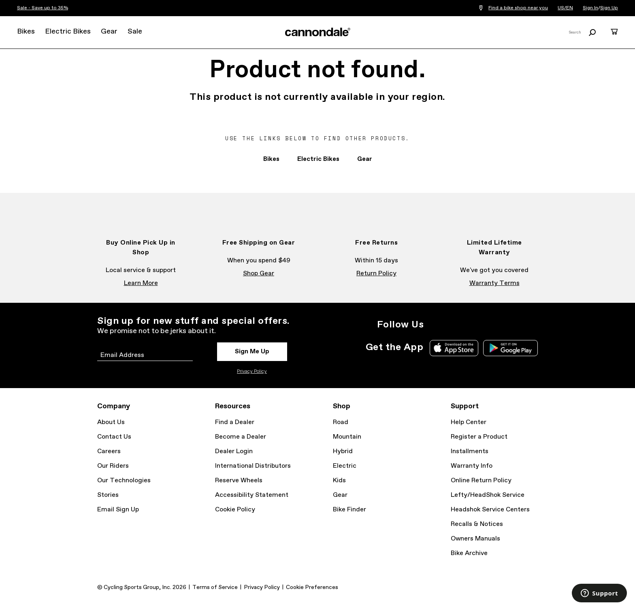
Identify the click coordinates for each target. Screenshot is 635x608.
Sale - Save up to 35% (42, 8)
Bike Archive (469, 553)
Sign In (590, 8)
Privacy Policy (252, 371)
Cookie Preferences (312, 587)
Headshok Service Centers (490, 509)
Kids (339, 480)
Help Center (468, 422)
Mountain (347, 437)
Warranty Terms (494, 283)
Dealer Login (234, 451)
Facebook (453, 324)
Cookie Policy (235, 509)
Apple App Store (454, 348)
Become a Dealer (240, 437)
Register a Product (479, 437)
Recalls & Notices (477, 524)
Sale (135, 31)
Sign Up (609, 8)
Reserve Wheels (238, 480)
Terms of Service (215, 587)
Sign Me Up (252, 351)
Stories (108, 495)
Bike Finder (349, 509)
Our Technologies (124, 480)
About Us (111, 422)
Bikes (26, 31)
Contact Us (114, 437)
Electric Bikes (68, 31)
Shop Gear (258, 273)
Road (340, 422)
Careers (109, 451)
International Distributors (253, 466)
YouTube (488, 324)
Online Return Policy (481, 480)
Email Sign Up (118, 509)
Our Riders (113, 466)
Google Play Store (510, 348)
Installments (469, 451)
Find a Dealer (234, 422)
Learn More (141, 283)
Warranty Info (471, 466)
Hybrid (343, 451)
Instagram (435, 324)
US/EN (565, 8)
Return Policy (376, 273)
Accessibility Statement (251, 495)
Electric (344, 466)
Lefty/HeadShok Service (487, 495)
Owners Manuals (475, 538)
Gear (109, 31)
